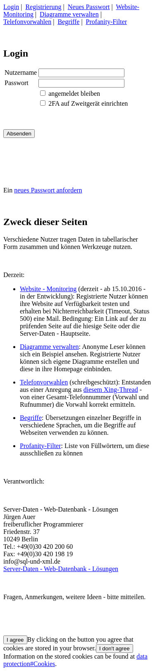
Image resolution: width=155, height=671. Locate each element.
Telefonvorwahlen (27, 21)
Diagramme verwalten (69, 14)
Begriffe (68, 21)
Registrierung (43, 6)
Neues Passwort (89, 6)
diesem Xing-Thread (110, 389)
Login (11, 6)
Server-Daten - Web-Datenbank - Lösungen (60, 568)
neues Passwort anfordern (48, 190)
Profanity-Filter (106, 21)
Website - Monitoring (48, 288)
